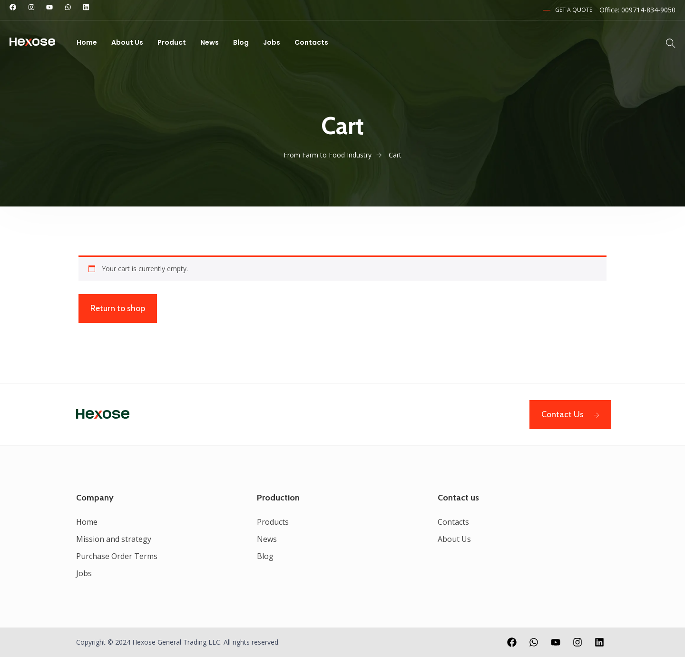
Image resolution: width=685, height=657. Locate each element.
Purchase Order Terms (116, 556)
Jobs (271, 42)
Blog (241, 42)
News (209, 42)
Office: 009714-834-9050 (637, 9)
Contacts (311, 42)
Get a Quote (573, 10)
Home (87, 42)
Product (171, 42)
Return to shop (117, 308)
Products (273, 522)
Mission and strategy (113, 539)
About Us (127, 42)
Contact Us (570, 414)
